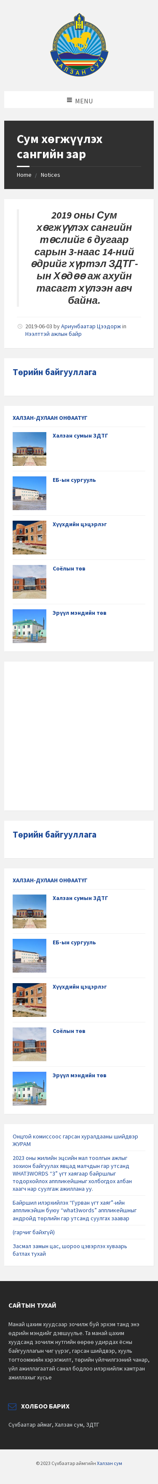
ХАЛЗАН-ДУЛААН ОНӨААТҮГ (50, 418)
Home (24, 174)
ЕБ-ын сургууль (74, 480)
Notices (50, 174)
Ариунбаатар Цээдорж (91, 326)
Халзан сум (109, 1463)
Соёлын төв (69, 568)
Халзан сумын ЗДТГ (80, 435)
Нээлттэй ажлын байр (53, 334)
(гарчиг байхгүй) (34, 1232)
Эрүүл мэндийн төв (80, 612)
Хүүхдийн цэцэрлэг (80, 524)
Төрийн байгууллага (54, 372)
